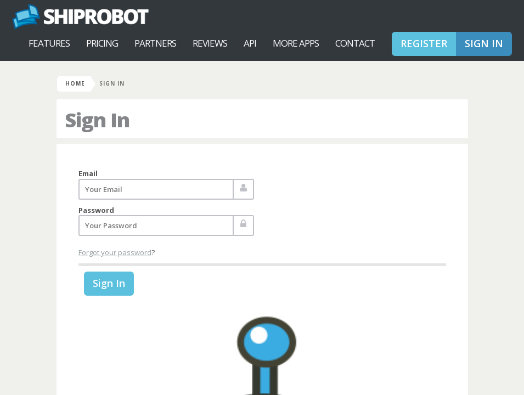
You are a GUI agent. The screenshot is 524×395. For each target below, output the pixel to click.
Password (96, 210)
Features (49, 43)
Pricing (102, 43)
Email (88, 173)
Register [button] (424, 43)
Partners (155, 43)
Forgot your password (114, 252)
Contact (355, 43)
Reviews (210, 43)
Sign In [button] (484, 43)
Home (75, 83)
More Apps (296, 43)
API (250, 43)
